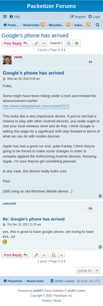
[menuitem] (14, 16)
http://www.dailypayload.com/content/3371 (36, 106)
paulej (18, 57)
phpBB (37, 290)
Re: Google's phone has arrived (34, 219)
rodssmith (9, 203)
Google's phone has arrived (34, 35)
